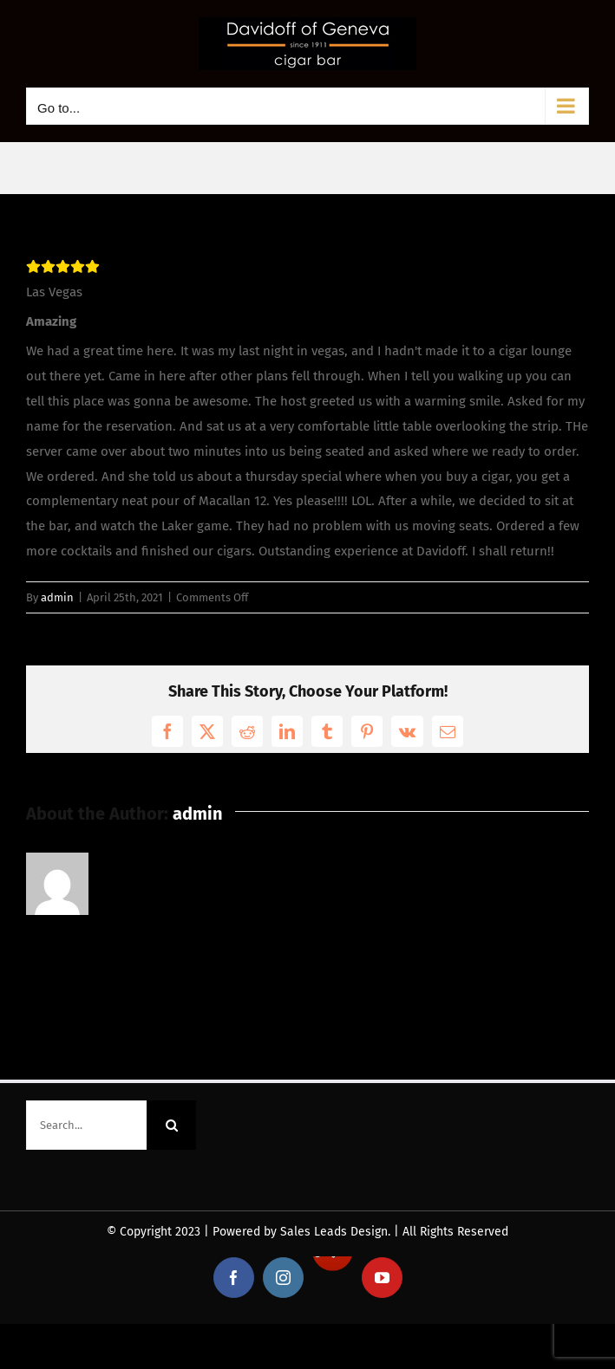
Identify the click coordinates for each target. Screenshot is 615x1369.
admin (57, 597)
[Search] (171, 1125)
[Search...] (86, 1125)
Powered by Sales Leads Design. (301, 1231)
